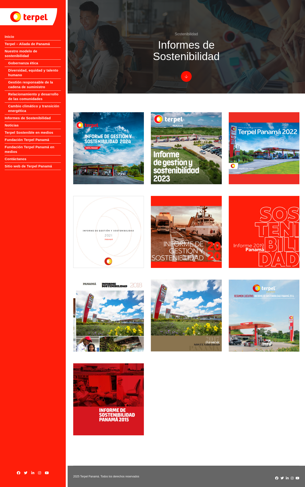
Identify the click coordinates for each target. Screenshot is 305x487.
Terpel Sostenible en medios (29, 128)
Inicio (9, 37)
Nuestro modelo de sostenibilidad (33, 51)
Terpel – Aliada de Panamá (27, 44)
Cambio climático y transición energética (33, 103)
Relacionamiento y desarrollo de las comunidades (33, 91)
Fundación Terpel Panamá (27, 135)
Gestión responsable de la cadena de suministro (30, 80)
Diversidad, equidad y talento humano (33, 68)
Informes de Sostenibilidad (28, 113)
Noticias (12, 121)
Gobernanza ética (23, 58)
